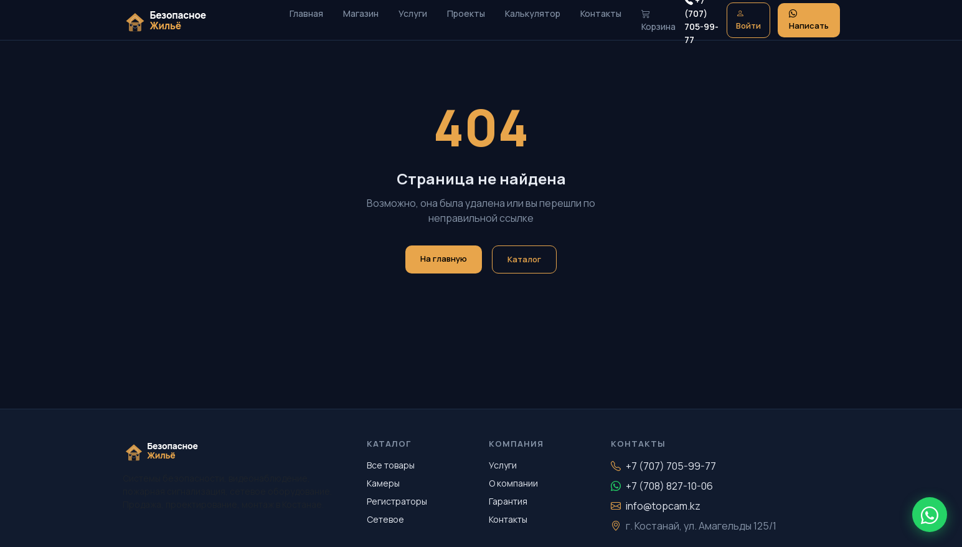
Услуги (412, 13)
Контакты (600, 13)
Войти (748, 20)
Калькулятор (532, 13)
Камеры (383, 483)
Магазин (361, 13)
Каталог (524, 259)
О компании (513, 483)
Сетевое (385, 519)
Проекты (466, 13)
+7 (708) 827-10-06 (662, 486)
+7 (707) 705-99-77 (663, 466)
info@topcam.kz (655, 506)
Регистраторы (397, 501)
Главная (306, 13)
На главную (443, 258)
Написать (809, 20)
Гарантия (508, 501)
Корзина (658, 19)
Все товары (391, 465)
